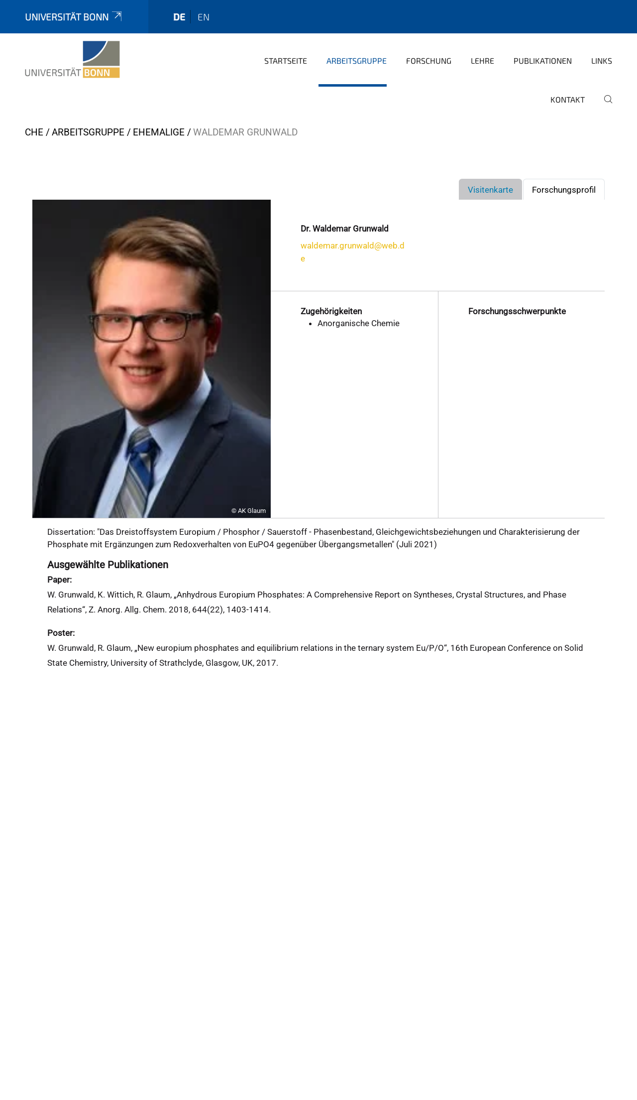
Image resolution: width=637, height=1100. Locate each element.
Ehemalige (159, 132)
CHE (34, 132)
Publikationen (543, 60)
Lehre (482, 60)
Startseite (285, 60)
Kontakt (567, 99)
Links (601, 60)
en (204, 16)
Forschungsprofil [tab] (564, 190)
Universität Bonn (74, 16)
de (179, 16)
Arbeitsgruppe (356, 60)
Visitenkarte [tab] (490, 190)
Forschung (428, 60)
